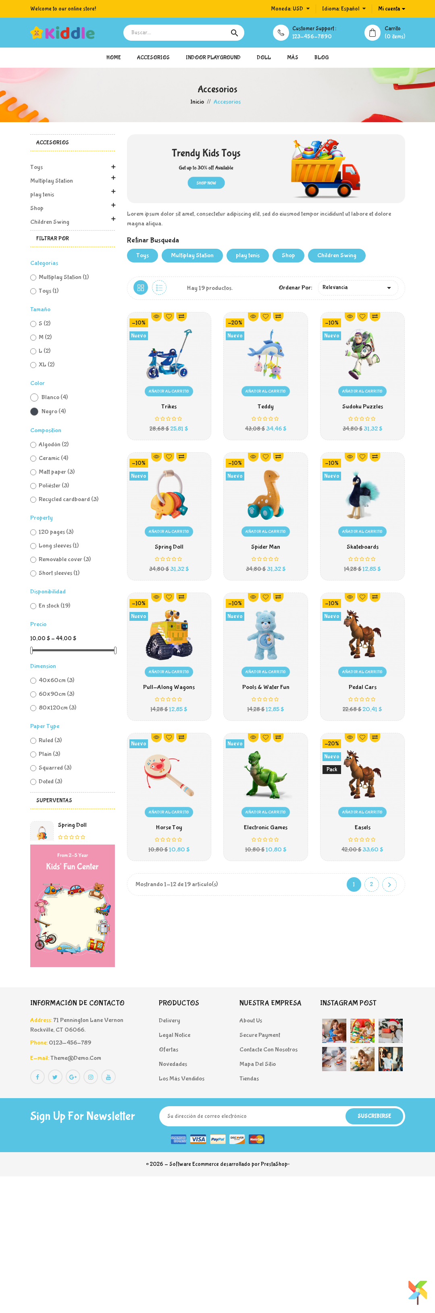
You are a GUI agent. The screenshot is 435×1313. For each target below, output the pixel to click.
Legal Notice (174, 1172)
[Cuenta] (391, 9)
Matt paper (57, 472)
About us (250, 1157)
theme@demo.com (75, 1195)
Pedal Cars (363, 689)
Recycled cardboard (68, 499)
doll (264, 57)
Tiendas (249, 1215)
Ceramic (53, 458)
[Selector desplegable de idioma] (344, 9)
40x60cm (56, 680)
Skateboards (363, 548)
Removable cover (65, 559)
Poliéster (54, 485)
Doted (50, 781)
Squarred (55, 768)
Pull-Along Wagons (169, 689)
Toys (36, 167)
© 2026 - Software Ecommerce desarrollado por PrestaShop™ (217, 1301)
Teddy (66, 951)
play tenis (42, 194)
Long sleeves (59, 545)
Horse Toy (169, 831)
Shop (37, 208)
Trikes (65, 909)
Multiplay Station (51, 181)
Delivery (169, 1157)
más (292, 57)
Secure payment (259, 1172)
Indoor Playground (213, 57)
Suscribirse (374, 1253)
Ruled (50, 740)
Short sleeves (59, 573)
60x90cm (56, 694)
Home (113, 57)
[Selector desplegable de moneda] (290, 9)
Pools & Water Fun (265, 689)
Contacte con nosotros (268, 1186)
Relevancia (358, 288)
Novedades (173, 1201)
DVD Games (73, 867)
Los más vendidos (181, 1215)
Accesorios (153, 57)
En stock (54, 606)
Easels (362, 831)
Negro (54, 411)
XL (46, 364)
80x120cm (57, 708)
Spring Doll (72, 825)
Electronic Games (265, 831)
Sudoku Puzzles (362, 406)
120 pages (56, 532)
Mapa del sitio (257, 1201)
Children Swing (49, 222)
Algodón (54, 444)
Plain (49, 754)
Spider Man (265, 548)
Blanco (55, 397)
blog (321, 57)
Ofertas (168, 1186)
